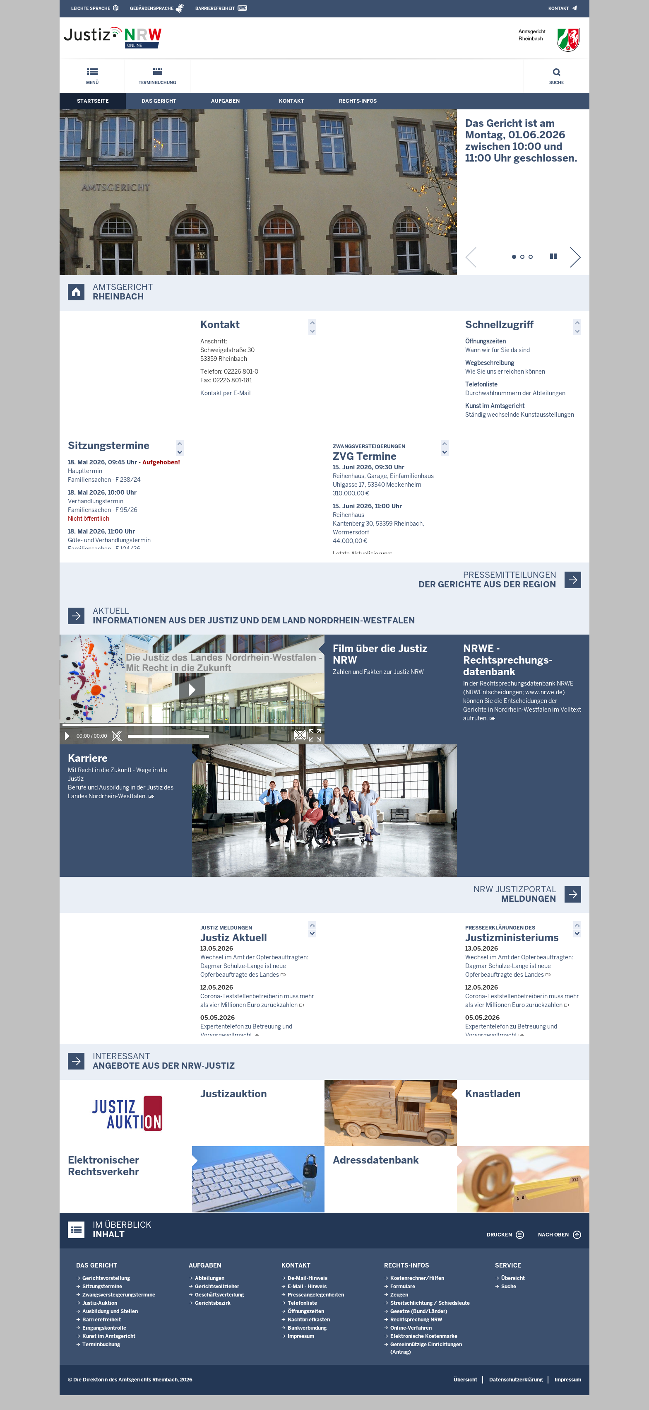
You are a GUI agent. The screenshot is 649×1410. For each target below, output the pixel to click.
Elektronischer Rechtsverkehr (103, 1181)
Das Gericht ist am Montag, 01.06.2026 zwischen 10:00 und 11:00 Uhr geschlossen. (521, 140)
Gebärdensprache (151, 8)
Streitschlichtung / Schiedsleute (430, 1318)
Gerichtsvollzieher (217, 1301)
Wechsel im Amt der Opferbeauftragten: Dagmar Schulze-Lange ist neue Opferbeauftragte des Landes (254, 979)
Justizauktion (233, 1108)
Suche (556, 82)
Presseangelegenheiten (316, 1309)
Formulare (402, 1301)
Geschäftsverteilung (219, 1309)
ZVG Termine (369, 464)
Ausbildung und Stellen (110, 1326)
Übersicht (513, 1293)
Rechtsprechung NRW (416, 1334)
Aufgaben (225, 101)
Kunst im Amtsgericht (108, 1351)
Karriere (88, 771)
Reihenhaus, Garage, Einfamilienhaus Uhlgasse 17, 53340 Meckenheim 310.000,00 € (383, 496)
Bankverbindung (307, 1343)
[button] (514, 255)
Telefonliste (302, 1318)
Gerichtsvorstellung (106, 1293)
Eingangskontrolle (104, 1343)
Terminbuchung (157, 82)
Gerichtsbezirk (213, 1318)
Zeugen (399, 1309)
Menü (92, 82)
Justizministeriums (512, 947)
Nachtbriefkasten (309, 1334)
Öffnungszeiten (306, 1326)
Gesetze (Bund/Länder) (418, 1326)
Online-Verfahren (411, 1343)
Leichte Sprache (90, 8)
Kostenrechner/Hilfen (417, 1293)
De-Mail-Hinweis (307, 1293)
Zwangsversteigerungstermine (118, 1309)
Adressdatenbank (376, 1175)
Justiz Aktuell (233, 947)
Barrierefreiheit (215, 8)
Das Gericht (159, 101)
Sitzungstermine (108, 457)
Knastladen (493, 1108)
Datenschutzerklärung (516, 1394)
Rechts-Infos (358, 101)
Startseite (93, 101)
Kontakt (558, 8)
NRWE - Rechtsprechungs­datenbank (508, 806)
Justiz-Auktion (99, 1318)
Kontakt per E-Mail (225, 393)
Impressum (301, 1351)
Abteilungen (209, 1293)
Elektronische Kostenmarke (423, 1351)
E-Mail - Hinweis (307, 1301)
